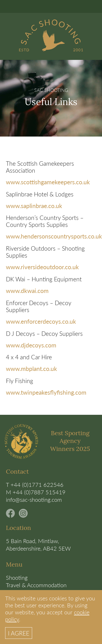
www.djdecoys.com (31, 345)
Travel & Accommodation (36, 585)
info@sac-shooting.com (34, 499)
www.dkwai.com (27, 290)
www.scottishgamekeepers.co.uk (48, 182)
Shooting (16, 577)
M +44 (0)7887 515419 (36, 492)
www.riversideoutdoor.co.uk (42, 267)
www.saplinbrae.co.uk (34, 205)
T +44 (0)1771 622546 (34, 484)
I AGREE (18, 633)
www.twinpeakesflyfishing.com (46, 392)
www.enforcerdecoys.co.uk (41, 321)
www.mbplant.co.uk (31, 368)
